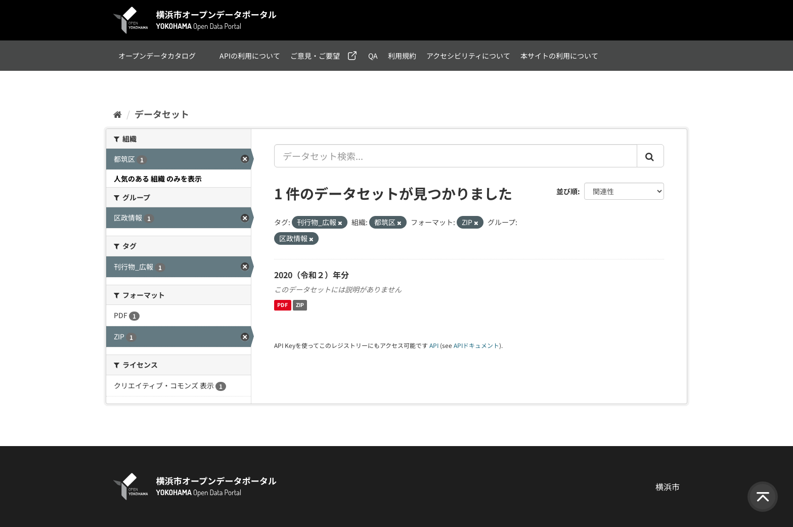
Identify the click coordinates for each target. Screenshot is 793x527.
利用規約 (402, 56)
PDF (282, 305)
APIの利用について (249, 56)
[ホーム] (117, 113)
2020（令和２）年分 (311, 275)
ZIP (300, 305)
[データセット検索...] (455, 155)
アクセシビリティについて (468, 56)
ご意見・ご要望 (315, 56)
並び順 (567, 191)
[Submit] (650, 155)
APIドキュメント (476, 345)
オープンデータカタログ (157, 56)
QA (373, 56)
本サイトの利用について (559, 56)
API (433, 345)
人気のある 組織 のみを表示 (158, 178)
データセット (162, 113)
